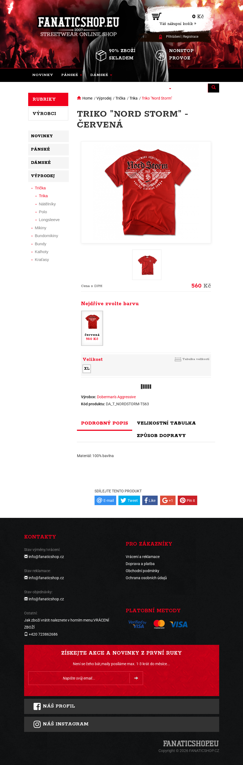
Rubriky (44, 99)
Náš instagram (61, 724)
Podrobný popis (104, 423)
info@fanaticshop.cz (46, 556)
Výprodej (103, 98)
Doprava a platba (140, 564)
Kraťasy (42, 259)
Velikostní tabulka (166, 423)
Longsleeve (49, 219)
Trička (120, 98)
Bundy (41, 243)
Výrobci (44, 114)
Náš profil (54, 706)
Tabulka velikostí (195, 359)
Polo (43, 211)
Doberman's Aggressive (116, 397)
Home (87, 98)
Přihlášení (173, 37)
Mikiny (41, 227)
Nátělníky (47, 204)
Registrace (190, 37)
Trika (133, 98)
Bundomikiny (46, 235)
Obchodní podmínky (142, 571)
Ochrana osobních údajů (146, 578)
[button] (71, 75)
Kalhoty (41, 251)
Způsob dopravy (161, 436)
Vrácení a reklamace (143, 556)
